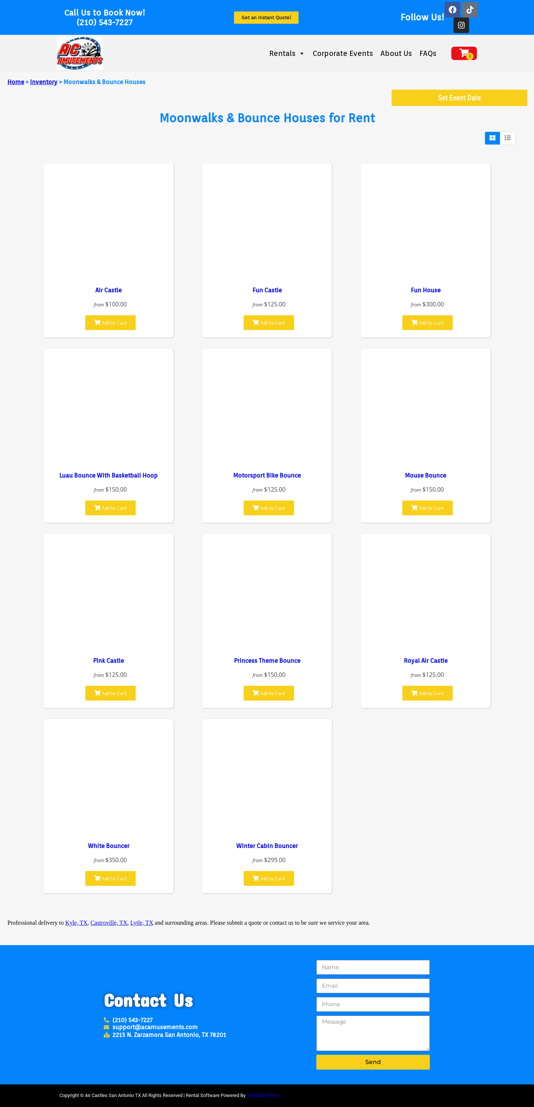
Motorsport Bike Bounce (267, 475)
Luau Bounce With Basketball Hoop (108, 475)
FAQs (427, 53)
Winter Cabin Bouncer (267, 846)
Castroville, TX (108, 923)
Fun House (426, 290)
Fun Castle (267, 290)
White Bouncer (108, 846)
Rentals (287, 53)
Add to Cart (110, 323)
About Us (396, 53)
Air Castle (108, 290)
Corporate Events (343, 53)
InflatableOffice (263, 1095)
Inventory (43, 82)
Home (15, 82)
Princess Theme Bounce (267, 660)
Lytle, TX (141, 923)
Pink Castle (108, 660)
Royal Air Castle (426, 660)
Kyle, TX (76, 923)
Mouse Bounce (425, 475)
